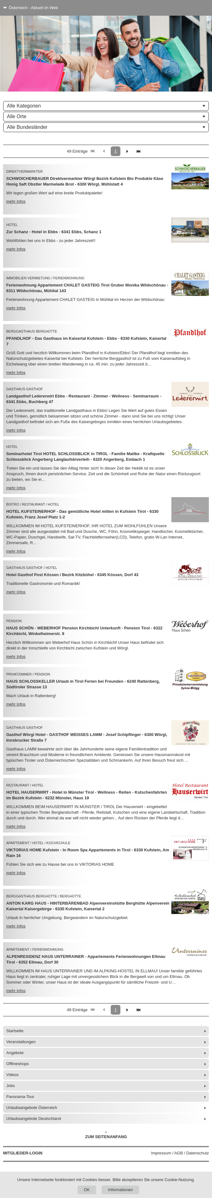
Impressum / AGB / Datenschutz (180, 1153)
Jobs (10, 1085)
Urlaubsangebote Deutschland (33, 1118)
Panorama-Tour (20, 1096)
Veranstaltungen (21, 1041)
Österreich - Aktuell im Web (33, 7)
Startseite (14, 1030)
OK (87, 1189)
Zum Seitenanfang (106, 1135)
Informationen (120, 1189)
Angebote (15, 1052)
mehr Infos (15, 201)
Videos (12, 1074)
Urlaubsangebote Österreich (31, 1107)
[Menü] (195, 8)
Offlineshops (17, 1063)
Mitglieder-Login (23, 1153)
